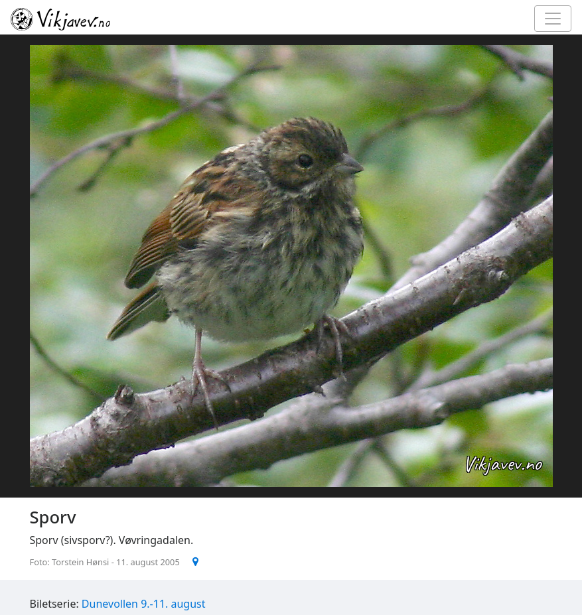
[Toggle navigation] (552, 18)
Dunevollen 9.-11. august (144, 603)
